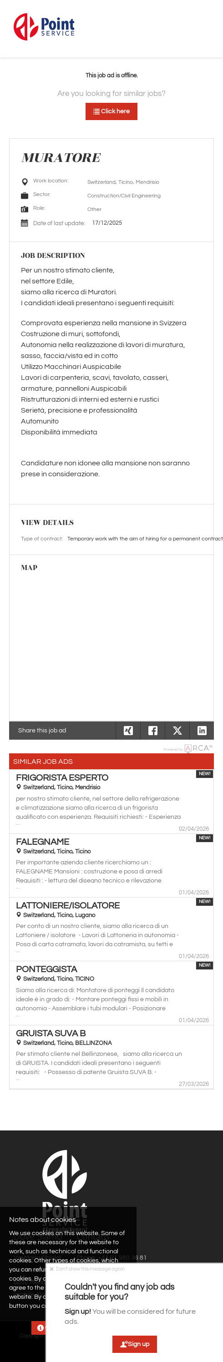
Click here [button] (111, 111)
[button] (201, 730)
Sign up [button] (134, 1344)
